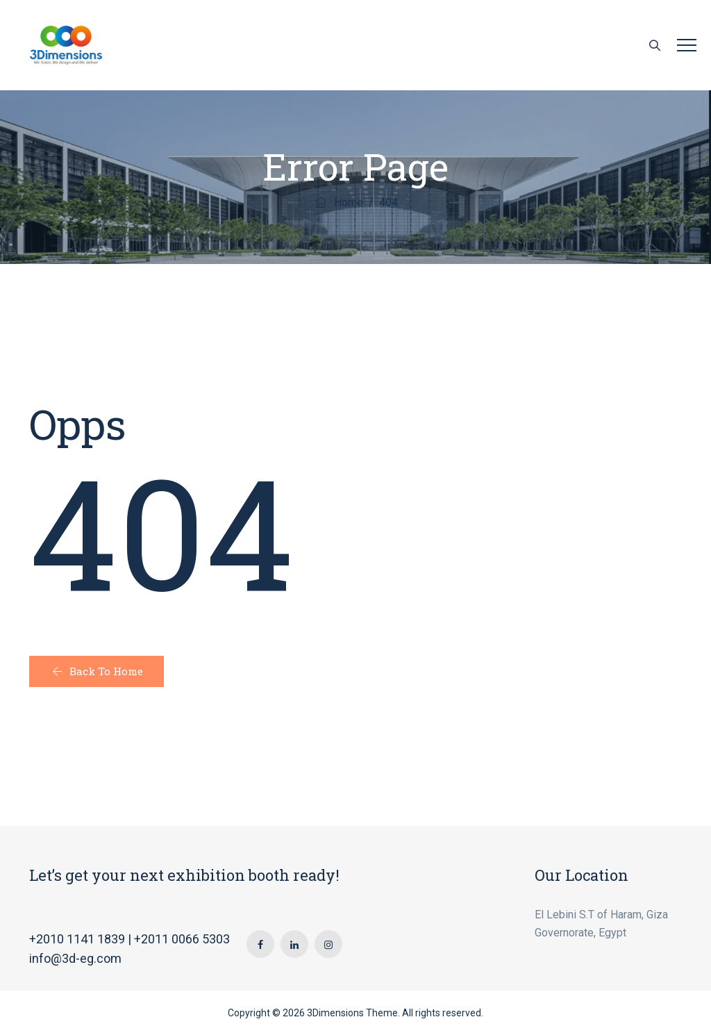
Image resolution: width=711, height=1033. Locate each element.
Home (338, 202)
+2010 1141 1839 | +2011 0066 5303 (129, 939)
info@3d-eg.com (75, 958)
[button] (96, 671)
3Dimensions (335, 1012)
